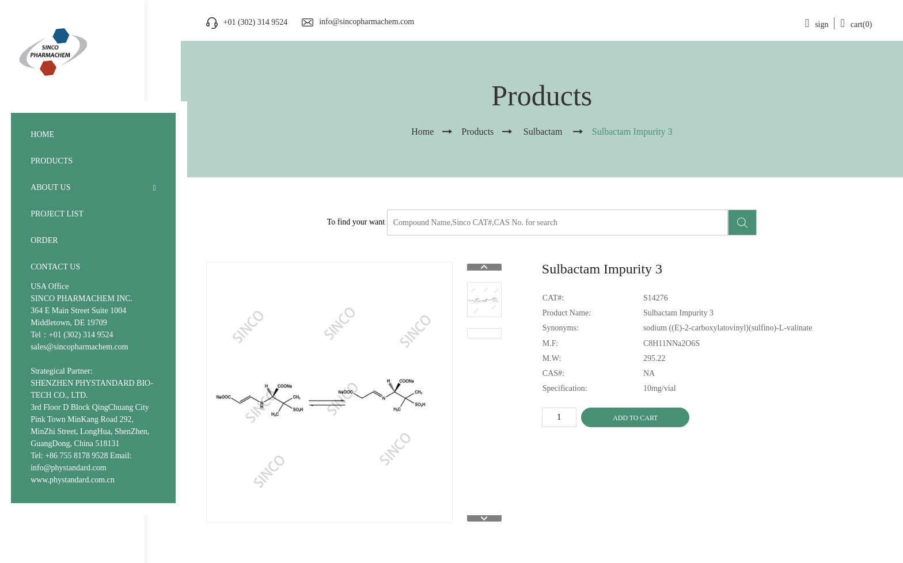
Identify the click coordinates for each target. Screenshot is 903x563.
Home (422, 131)
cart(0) (856, 24)
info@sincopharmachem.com (366, 21)
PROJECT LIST (57, 214)
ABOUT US (50, 187)
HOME (42, 134)
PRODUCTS (52, 161)
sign (817, 24)
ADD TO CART (635, 418)
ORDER (44, 240)
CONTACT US (55, 267)
